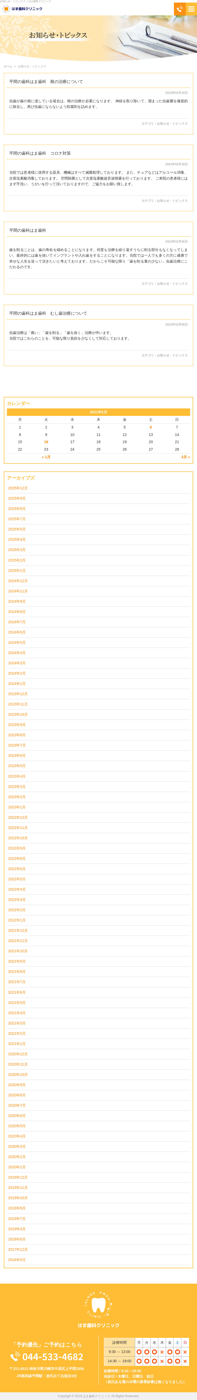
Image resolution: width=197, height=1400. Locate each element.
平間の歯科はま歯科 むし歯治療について (48, 313)
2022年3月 (17, 900)
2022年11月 (18, 828)
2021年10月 (18, 951)
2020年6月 (17, 1116)
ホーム (8, 66)
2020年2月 (17, 1157)
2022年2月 (17, 910)
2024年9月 (17, 601)
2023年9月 (17, 725)
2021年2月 (17, 1033)
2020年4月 (17, 1136)
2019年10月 (18, 1198)
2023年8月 (17, 735)
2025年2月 (17, 560)
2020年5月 (17, 1126)
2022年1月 (17, 920)
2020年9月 (17, 1085)
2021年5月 (17, 1003)
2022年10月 (18, 838)
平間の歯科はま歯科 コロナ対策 (40, 153)
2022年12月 (18, 817)
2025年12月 (18, 488)
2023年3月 (17, 787)
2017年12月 (18, 1249)
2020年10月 (18, 1074)
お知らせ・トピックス (172, 123)
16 (46, 442)
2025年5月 (17, 529)
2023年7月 (17, 745)
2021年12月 (18, 930)
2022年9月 (17, 848)
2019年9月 (17, 1208)
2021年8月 (17, 971)
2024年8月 (17, 612)
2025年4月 (17, 539)
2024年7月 (17, 622)
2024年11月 (18, 591)
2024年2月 (17, 673)
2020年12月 (18, 1054)
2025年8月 (17, 509)
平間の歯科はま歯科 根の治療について (46, 81)
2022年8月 (17, 858)
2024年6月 (17, 632)
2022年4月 (17, 889)
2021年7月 (17, 982)
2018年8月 (17, 1239)
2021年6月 (17, 992)
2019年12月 (18, 1177)
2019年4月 (17, 1229)
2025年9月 (17, 498)
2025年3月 (17, 550)
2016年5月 (17, 1260)
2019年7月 (17, 1219)
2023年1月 (17, 807)
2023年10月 (18, 714)
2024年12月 (18, 581)
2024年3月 (17, 663)
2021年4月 (17, 1013)
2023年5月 (17, 766)
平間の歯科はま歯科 (29, 230)
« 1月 (46, 457)
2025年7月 (17, 519)
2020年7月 (17, 1105)
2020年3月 (17, 1146)
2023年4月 (17, 776)
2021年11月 (18, 941)
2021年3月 (17, 1023)
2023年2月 (17, 797)
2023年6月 (17, 755)
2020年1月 (17, 1167)
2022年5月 (17, 879)
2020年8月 (17, 1095)
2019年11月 (18, 1188)
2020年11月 (18, 1064)
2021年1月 (17, 1044)
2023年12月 (18, 694)
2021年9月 (17, 961)
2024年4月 (17, 653)
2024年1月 (17, 684)
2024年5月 (17, 642)
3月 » (185, 457)
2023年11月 (18, 704)
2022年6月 (17, 869)
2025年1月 (17, 570)
